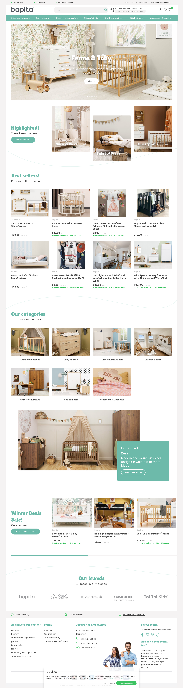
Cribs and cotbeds (19, 18)
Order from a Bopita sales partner (23, 640)
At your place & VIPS (85, 631)
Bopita (55, 220)
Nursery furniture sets (66, 18)
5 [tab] (96, 97)
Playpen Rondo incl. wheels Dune (67, 225)
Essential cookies (109, 683)
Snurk (95, 220)
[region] (91, 523)
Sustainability (50, 635)
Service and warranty (21, 657)
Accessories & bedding (160, 18)
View (91, 82)
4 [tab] (94, 97)
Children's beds (90, 18)
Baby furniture (42, 18)
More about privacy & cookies (120, 678)
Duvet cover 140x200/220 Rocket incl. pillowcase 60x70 (68, 277)
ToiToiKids (16, 220)
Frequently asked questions (23, 653)
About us (48, 631)
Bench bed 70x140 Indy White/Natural (64, 536)
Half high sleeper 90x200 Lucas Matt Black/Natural (111, 536)
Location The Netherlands (161, 2)
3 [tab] (92, 97)
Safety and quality (52, 638)
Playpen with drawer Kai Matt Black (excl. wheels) (150, 225)
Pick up (14, 649)
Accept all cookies (126, 683)
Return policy (17, 646)
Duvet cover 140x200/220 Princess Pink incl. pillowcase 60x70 (109, 227)
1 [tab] (87, 97)
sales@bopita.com (138, 8)
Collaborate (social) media (56, 642)
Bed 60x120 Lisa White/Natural (153, 534)
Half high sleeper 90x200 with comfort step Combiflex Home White (110, 279)
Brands (133, 2)
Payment (15, 631)
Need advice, (43, 2)
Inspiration (81, 635)
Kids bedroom (135, 18)
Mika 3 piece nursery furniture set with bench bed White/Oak (150, 277)
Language (143, 2)
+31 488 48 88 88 (122, 8)
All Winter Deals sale (25, 532)
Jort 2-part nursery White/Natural (22, 225)
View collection (23, 140)
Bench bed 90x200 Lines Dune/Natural (24, 277)
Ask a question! (88, 648)
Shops (126, 2)
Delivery (15, 635)
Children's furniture (113, 18)
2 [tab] (89, 97)
